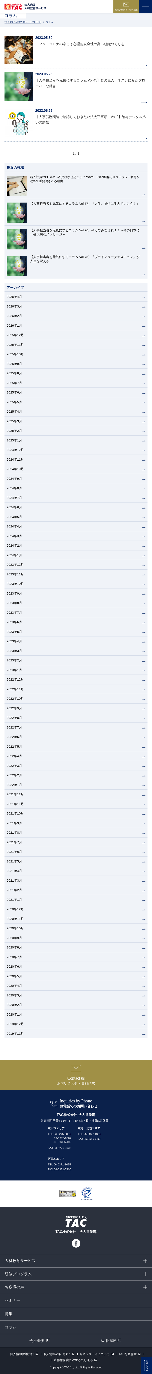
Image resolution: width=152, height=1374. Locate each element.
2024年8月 (14, 488)
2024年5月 (14, 517)
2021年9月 (14, 823)
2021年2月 (14, 890)
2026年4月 (14, 296)
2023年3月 (14, 651)
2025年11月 (15, 344)
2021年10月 (15, 813)
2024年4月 (14, 526)
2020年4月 (14, 985)
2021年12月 (15, 794)
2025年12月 (15, 335)
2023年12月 (15, 564)
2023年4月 (14, 641)
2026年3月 (14, 306)
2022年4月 (14, 756)
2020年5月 (14, 976)
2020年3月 (14, 995)
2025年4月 (14, 411)
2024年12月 (15, 450)
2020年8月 (14, 947)
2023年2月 (14, 660)
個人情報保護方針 (22, 1354)
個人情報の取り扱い (56, 1354)
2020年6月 (14, 966)
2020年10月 (15, 928)
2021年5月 (14, 861)
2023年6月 (14, 622)
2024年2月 (14, 545)
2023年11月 (15, 574)
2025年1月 (14, 440)
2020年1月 (14, 1014)
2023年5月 (14, 631)
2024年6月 (14, 507)
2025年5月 (14, 402)
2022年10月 (15, 698)
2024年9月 (14, 478)
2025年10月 (15, 354)
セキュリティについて (95, 1354)
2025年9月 (14, 364)
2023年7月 (14, 612)
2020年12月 (15, 909)
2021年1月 (14, 899)
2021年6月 (14, 851)
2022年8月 (14, 717)
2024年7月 (14, 497)
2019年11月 (15, 1033)
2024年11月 (15, 459)
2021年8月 (14, 832)
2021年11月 (15, 804)
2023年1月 (14, 670)
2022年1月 (14, 785)
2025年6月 (14, 392)
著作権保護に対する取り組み (73, 1360)
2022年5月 (14, 746)
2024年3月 (14, 536)
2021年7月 (14, 842)
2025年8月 (14, 373)
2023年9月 (14, 593)
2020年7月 (14, 957)
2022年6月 (14, 737)
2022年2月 (14, 775)
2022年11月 (15, 689)
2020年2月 (14, 1005)
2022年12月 (15, 679)
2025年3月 (14, 421)
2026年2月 (14, 316)
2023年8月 (14, 603)
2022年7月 (14, 727)
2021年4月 (14, 871)
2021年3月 (14, 880)
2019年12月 (15, 1024)
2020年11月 (15, 919)
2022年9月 (14, 708)
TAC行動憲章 (128, 1354)
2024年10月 (15, 469)
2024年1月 (14, 555)
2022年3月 (14, 765)
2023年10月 (15, 584)
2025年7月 (14, 383)
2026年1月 (14, 325)
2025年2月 (14, 430)
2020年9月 (14, 938)
